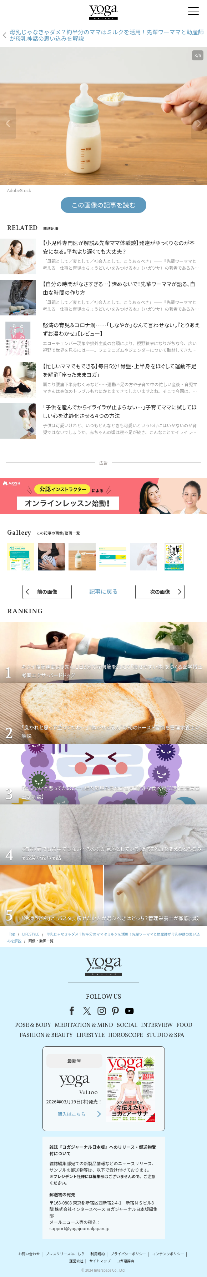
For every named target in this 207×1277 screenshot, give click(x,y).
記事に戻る (103, 591)
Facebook (74, 1011)
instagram (101, 1011)
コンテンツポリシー (168, 1254)
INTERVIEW (157, 1025)
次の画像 (160, 591)
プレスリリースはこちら (65, 1254)
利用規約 (97, 1254)
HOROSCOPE (125, 1035)
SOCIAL (127, 1025)
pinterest (115, 1011)
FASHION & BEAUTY (46, 1035)
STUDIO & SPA (165, 1035)
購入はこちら (72, 1114)
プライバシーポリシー (128, 1254)
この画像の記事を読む (103, 204)
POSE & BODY (33, 1025)
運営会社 (76, 1260)
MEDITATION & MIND (84, 1025)
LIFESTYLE (90, 1035)
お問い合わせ (29, 1254)
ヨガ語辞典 (125, 1260)
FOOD (184, 1025)
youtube (129, 1011)
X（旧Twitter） (87, 1011)
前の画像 (47, 591)
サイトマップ (100, 1260)
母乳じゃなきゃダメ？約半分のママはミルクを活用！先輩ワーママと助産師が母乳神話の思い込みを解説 (107, 35)
